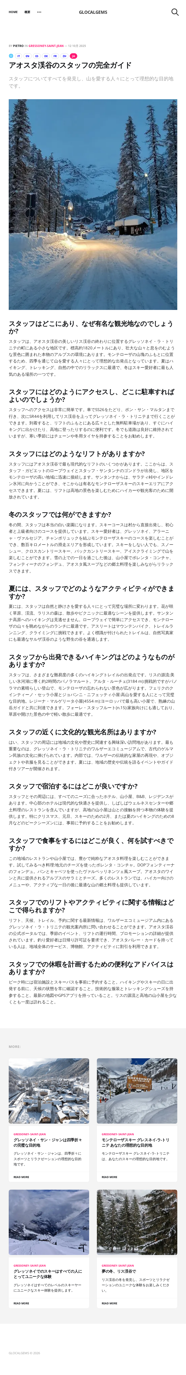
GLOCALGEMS (93, 12)
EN (29, 56)
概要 (27, 12)
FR (61, 56)
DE (51, 56)
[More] (39, 12)
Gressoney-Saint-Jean (46, 46)
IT (19, 56)
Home (13, 12)
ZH (72, 56)
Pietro (18, 46)
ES (40, 56)
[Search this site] (175, 12)
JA (82, 56)
